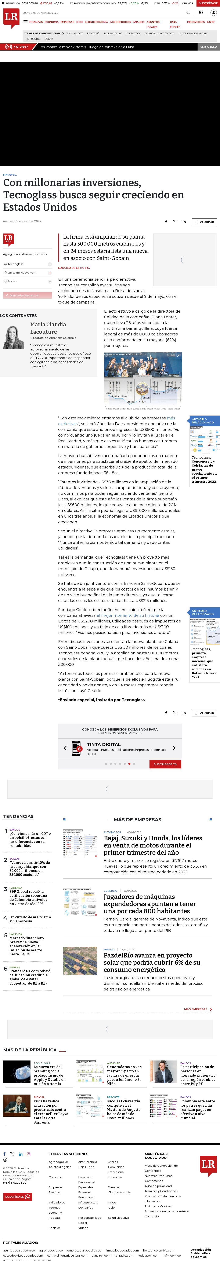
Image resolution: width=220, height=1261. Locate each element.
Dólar (49, 39)
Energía (15, 967)
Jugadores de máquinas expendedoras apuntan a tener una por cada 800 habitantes (150, 904)
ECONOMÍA (52, 22)
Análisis (113, 1161)
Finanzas (55, 1192)
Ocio (111, 1207)
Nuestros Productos (158, 1175)
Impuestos (33, 39)
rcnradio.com (124, 1255)
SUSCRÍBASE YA (165, 764)
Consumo (55, 1177)
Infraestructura (88, 1202)
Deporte (113, 1097)
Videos (83, 1227)
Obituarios (85, 1207)
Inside (112, 1202)
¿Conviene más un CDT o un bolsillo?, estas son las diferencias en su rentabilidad (30, 840)
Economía (115, 1177)
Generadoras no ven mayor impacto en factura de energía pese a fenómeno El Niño (124, 1075)
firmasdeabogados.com (122, 1250)
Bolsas (15, 858)
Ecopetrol (133, 33)
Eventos (113, 1187)
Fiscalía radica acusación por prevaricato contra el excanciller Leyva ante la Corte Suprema (51, 1111)
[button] (64, 749)
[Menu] (26, 22)
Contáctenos (154, 1181)
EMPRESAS (67, 22)
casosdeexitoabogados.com (23, 1255)
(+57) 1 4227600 (14, 1182)
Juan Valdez (74, 33)
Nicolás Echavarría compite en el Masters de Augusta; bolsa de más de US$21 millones (124, 1109)
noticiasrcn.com (148, 1255)
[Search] (188, 13)
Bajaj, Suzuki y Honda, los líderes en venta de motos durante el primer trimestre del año (153, 845)
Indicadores (57, 1202)
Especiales (85, 1187)
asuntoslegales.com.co (19, 1250)
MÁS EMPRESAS (195, 1009)
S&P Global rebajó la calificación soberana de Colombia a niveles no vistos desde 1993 (28, 898)
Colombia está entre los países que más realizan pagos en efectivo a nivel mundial (197, 1109)
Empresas (55, 1187)
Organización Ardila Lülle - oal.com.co (201, 1253)
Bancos (15, 829)
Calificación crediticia (159, 33)
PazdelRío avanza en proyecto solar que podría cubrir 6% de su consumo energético (152, 963)
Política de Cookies (158, 1206)
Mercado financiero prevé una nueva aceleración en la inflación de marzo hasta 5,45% (27, 946)
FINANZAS (36, 22)
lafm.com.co (172, 1255)
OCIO (79, 22)
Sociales (54, 1227)
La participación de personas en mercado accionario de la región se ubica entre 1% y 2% (198, 1075)
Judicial (39, 1097)
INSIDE (211, 22)
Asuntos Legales (60, 1167)
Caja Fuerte (86, 1167)
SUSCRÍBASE (208, 3)
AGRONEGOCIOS (120, 22)
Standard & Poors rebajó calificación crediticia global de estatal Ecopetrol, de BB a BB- (30, 977)
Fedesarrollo (113, 33)
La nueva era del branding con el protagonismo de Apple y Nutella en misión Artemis (50, 1075)
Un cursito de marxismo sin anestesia (30, 919)
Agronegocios (58, 1161)
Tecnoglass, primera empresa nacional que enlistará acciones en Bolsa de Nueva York (204, 663)
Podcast (54, 1217)
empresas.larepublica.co (84, 1250)
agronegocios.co (51, 1250)
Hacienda (16, 887)
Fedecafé (93, 33)
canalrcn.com (101, 1255)
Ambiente (113, 1063)
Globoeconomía (119, 1192)
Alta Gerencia (87, 1161)
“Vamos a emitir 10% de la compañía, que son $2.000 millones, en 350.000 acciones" (30, 869)
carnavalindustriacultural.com (67, 1255)
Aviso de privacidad (158, 1186)
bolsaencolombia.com (158, 1250)
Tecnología (42, 1063)
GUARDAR (204, 222)
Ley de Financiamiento (193, 33)
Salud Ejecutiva (118, 1217)
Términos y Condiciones (161, 1191)
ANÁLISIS (139, 22)
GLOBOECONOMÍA (96, 22)
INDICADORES (196, 22)
